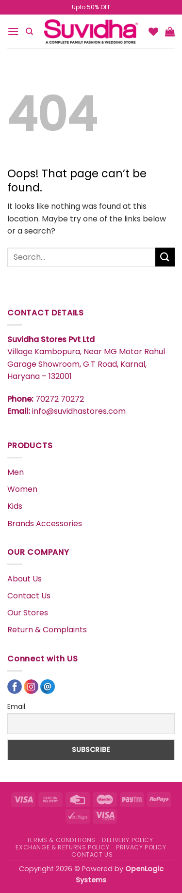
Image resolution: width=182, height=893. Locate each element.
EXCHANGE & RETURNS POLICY (62, 847)
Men (15, 472)
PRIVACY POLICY (141, 847)
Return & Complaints (47, 629)
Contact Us (28, 595)
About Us (24, 578)
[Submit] (165, 257)
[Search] (29, 31)
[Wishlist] (153, 31)
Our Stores (27, 612)
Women (22, 489)
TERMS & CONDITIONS (61, 840)
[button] (13, 31)
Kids (14, 506)
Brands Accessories (44, 523)
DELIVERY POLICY (127, 840)
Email (16, 706)
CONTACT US (92, 854)
